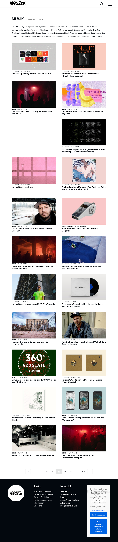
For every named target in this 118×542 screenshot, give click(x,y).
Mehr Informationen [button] (98, 510)
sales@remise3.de (68, 494)
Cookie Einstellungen (43, 497)
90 (65, 472)
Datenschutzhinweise (43, 494)
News (41, 19)
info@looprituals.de (68, 506)
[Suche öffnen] (101, 4)
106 (83, 472)
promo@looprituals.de (69, 500)
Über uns (38, 506)
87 (47, 472)
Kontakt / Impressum (43, 491)
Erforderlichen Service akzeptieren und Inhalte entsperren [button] (98, 526)
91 (71, 472)
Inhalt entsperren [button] (98, 515)
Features (31, 19)
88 (53, 472)
